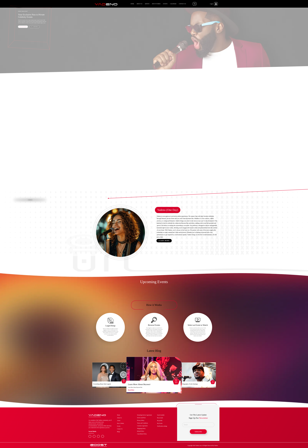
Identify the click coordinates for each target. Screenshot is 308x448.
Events (165, 3)
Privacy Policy (140, 420)
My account (160, 417)
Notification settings (162, 426)
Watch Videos (35, 26)
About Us (139, 3)
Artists (147, 3)
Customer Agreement (142, 425)
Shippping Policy (141, 428)
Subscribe (198, 432)
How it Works (156, 3)
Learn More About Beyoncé (130, 384)
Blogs (118, 431)
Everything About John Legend (101, 384)
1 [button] (152, 191)
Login (211, 3)
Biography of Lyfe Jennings (169, 384)
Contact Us (182, 3)
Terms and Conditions (142, 423)
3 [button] (155, 191)
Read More (122, 390)
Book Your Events (23, 26)
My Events (159, 423)
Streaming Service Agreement (144, 415)
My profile (159, 420)
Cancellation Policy (142, 434)
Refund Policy (140, 431)
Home (132, 3)
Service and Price (141, 417)
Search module (160, 415)
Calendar (173, 3)
